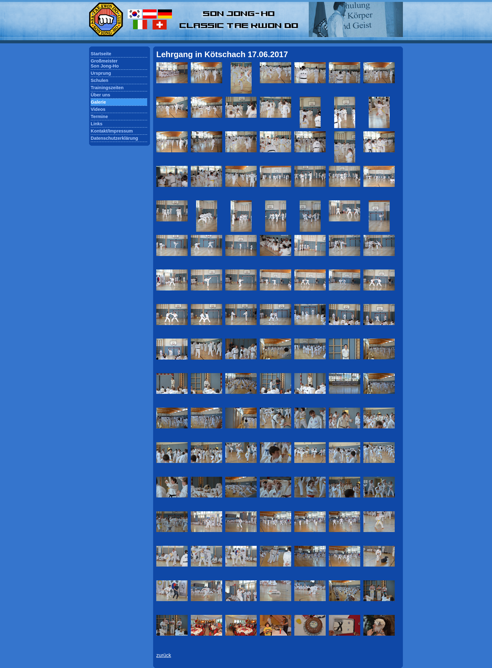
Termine (99, 116)
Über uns (100, 94)
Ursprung (101, 73)
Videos (98, 109)
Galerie (98, 102)
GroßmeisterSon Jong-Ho (105, 63)
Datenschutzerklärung (114, 138)
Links (97, 123)
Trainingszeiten (107, 87)
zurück (163, 655)
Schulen (99, 80)
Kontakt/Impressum (112, 130)
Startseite (101, 53)
